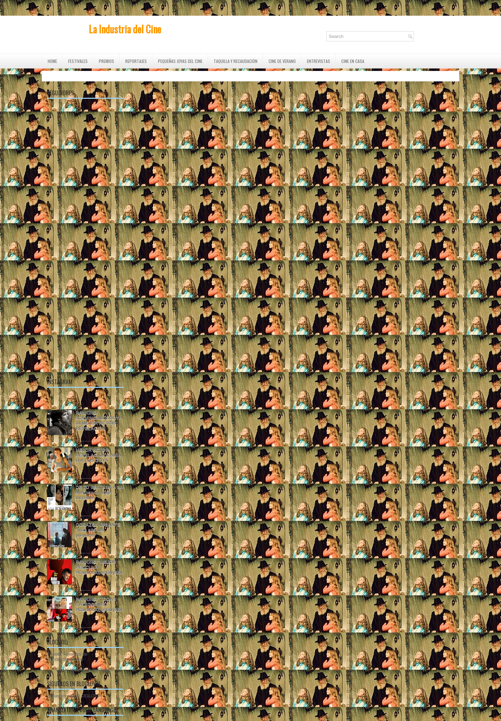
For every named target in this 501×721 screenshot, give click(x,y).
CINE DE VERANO (282, 61)
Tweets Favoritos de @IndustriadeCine (67, 656)
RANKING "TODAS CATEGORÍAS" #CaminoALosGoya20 (98, 604)
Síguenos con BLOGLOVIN (74, 695)
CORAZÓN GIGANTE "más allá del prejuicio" (97, 530)
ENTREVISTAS (318, 61)
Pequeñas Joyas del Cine (180, 61)
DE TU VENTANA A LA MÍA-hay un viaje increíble (99, 492)
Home (52, 61)
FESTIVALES (78, 61)
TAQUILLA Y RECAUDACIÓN (235, 61)
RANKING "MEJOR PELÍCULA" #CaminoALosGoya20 (98, 567)
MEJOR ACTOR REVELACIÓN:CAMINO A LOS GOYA (98, 455)
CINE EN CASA (352, 61)
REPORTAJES (136, 61)
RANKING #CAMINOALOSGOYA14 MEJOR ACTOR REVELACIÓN (98, 420)
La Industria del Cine (125, 29)
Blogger (106, 669)
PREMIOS (106, 61)
